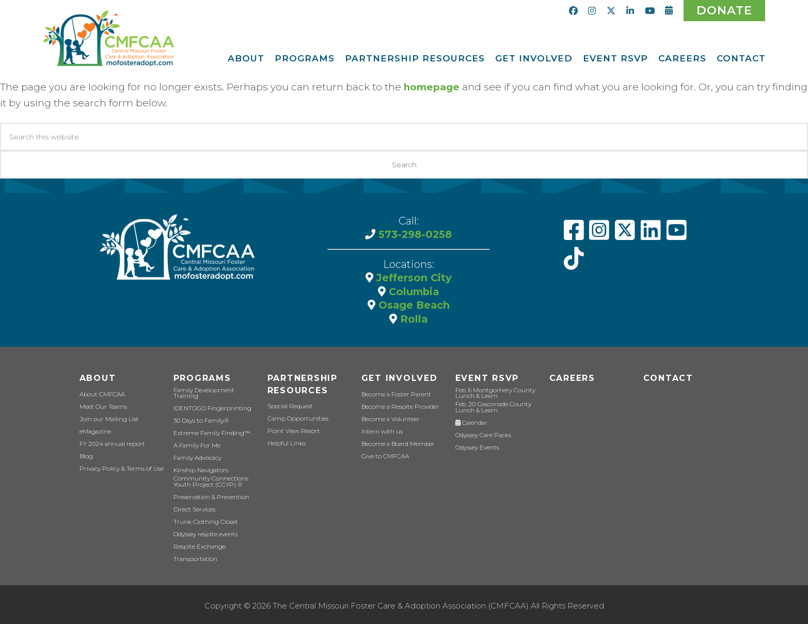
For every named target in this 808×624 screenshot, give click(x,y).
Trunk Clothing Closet (203, 519)
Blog (86, 456)
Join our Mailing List (107, 418)
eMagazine (94, 431)
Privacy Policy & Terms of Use (119, 468)
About (97, 377)
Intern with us (381, 431)
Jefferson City (412, 277)
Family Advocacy (196, 456)
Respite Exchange (198, 544)
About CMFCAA (101, 394)
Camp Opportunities (295, 418)
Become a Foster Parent (393, 394)
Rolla (412, 317)
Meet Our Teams (102, 406)
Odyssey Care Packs (481, 434)
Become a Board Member (395, 443)
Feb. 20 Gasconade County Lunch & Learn (491, 407)
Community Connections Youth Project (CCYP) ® (208, 479)
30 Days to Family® (199, 418)
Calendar (470, 422)
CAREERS (572, 377)
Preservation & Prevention (208, 494)
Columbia (412, 290)
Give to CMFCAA (383, 456)
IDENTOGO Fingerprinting (209, 406)
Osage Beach (412, 304)
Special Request (289, 406)
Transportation (193, 556)
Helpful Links (285, 443)
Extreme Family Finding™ (209, 431)
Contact (667, 377)
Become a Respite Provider (397, 406)
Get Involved (398, 377)
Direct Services (193, 507)
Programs (201, 377)
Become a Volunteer (389, 418)
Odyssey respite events (204, 532)
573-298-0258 (413, 234)
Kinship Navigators (199, 468)
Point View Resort (291, 431)
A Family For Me (195, 443)
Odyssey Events (476, 446)
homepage (432, 87)
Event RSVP (486, 377)
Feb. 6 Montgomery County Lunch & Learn (492, 393)
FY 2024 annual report (111, 443)
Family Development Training (214, 394)
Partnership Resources (302, 384)
